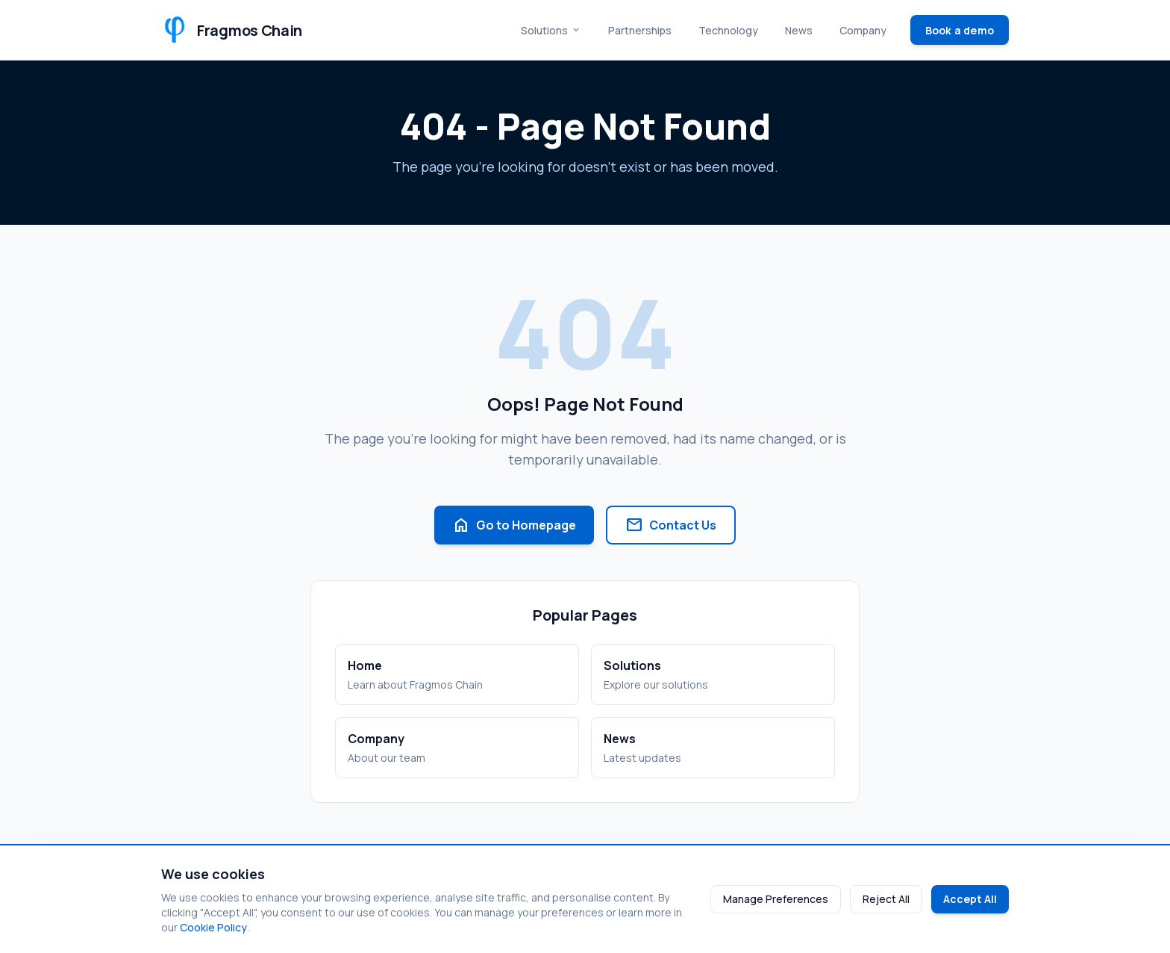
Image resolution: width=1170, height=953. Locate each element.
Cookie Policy (213, 927)
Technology (728, 30)
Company (862, 30)
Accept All (970, 899)
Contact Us (670, 525)
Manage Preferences (775, 899)
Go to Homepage (514, 525)
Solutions (551, 29)
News (799, 30)
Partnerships (640, 30)
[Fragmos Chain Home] (231, 29)
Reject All (886, 899)
